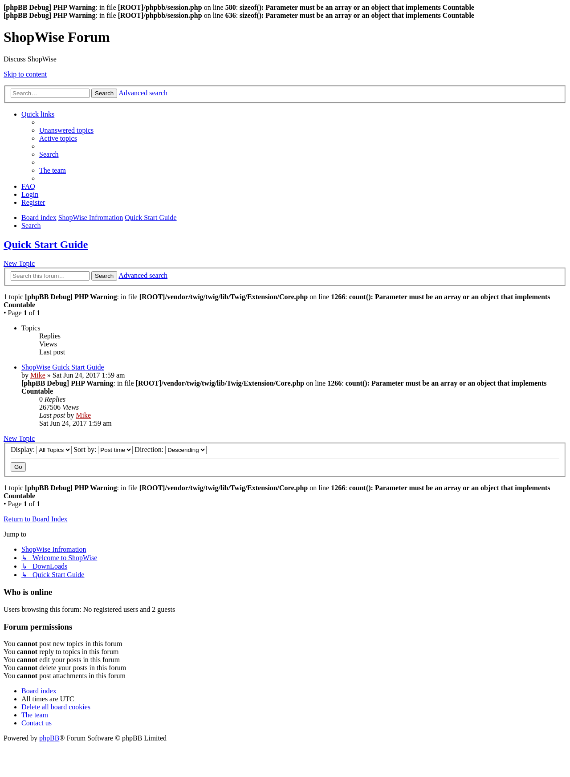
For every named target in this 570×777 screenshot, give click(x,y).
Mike (37, 375)
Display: (41, 449)
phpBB (49, 738)
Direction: (170, 449)
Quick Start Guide (46, 244)
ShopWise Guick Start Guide (62, 367)
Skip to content (25, 74)
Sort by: (103, 449)
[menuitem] (66, 130)
